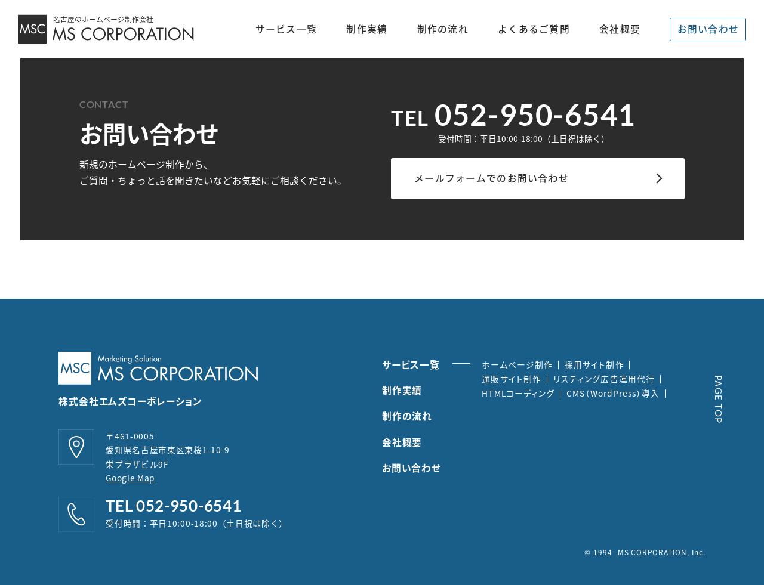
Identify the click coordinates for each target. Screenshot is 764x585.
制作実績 (366, 29)
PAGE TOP (718, 399)
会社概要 (619, 29)
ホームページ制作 (517, 364)
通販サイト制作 (511, 379)
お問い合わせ (708, 29)
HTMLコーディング (518, 393)
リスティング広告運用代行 (604, 379)
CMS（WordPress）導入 (613, 393)
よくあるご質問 (534, 29)
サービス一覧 (286, 29)
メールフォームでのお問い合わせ (491, 178)
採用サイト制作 (594, 364)
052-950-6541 (535, 114)
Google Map (130, 478)
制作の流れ (443, 29)
